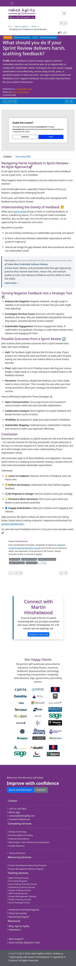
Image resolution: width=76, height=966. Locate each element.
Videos (34, 26)
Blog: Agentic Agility (18, 926)
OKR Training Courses (17, 893)
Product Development (22, 37)
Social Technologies (17, 563)
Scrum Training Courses (18, 902)
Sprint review (20, 211)
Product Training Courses (19, 899)
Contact (41, 790)
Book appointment (20, 790)
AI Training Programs (17, 881)
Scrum (35, 37)
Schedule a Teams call (38, 634)
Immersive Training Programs (23, 909)
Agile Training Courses (18, 878)
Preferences (25, 137)
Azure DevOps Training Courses (22, 884)
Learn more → (12, 283)
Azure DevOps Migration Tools (23, 942)
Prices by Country (17, 913)
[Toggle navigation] (12, 3)
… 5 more (42, 563)
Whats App (13, 812)
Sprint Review (15, 559)
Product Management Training (21, 896)
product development (12, 523)
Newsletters (14, 929)
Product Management (48, 37)
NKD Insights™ (15, 939)
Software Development (46, 559)
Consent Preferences (18, 819)
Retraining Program (18, 916)
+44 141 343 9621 (17, 808)
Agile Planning (31, 563)
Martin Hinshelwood (20, 92)
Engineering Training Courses (21, 887)
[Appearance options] (65, 23)
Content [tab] (7, 156)
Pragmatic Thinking (29, 559)
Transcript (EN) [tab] (22, 156)
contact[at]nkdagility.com (21, 815)
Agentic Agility (21, 26)
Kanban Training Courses (19, 890)
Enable (51, 137)
